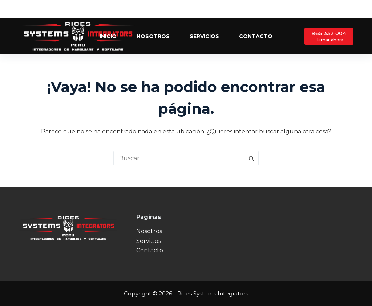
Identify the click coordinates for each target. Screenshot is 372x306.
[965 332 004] (328, 36)
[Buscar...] (178, 158)
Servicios (204, 36)
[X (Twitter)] (340, 9)
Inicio (108, 36)
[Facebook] (329, 9)
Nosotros (153, 36)
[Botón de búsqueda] (251, 158)
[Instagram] (350, 9)
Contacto (255, 36)
